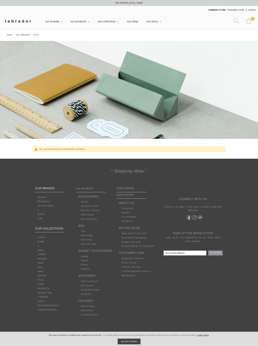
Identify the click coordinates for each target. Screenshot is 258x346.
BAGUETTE (44, 289)
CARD (41, 284)
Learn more (203, 335)
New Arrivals (88, 306)
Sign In (252, 9)
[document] (129, 338)
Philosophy (128, 208)
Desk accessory (90, 281)
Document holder (90, 290)
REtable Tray (45, 293)
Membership (128, 276)
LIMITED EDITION (47, 310)
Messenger (87, 236)
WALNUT (42, 276)
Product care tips (131, 267)
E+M (40, 219)
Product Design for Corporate (138, 246)
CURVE (42, 238)
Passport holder (90, 206)
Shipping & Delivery (132, 259)
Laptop (85, 256)
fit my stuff (140, 234)
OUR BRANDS (45, 188)
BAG (81, 226)
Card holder (87, 215)
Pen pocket (87, 286)
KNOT (41, 272)
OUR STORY (125, 195)
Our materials (129, 217)
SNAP (41, 263)
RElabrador (44, 202)
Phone (84, 265)
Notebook (86, 294)
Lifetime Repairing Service (136, 271)
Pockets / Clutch (90, 211)
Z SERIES (43, 297)
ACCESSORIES (88, 197)
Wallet (84, 202)
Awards (126, 213)
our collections (23, 34)
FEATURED (85, 301)
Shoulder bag (88, 244)
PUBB (41, 242)
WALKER (42, 259)
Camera (85, 269)
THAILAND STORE (235, 9)
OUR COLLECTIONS (49, 229)
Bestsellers (87, 311)
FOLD (41, 280)
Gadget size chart (131, 242)
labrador (42, 197)
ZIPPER (42, 255)
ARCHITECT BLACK (48, 306)
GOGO (41, 214)
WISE (41, 250)
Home (9, 34)
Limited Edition (89, 315)
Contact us (128, 221)
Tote (83, 231)
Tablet (84, 261)
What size (127, 234)
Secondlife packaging (134, 238)
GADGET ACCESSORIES (95, 251)
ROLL (41, 267)
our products (85, 188)
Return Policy (129, 263)
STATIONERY (87, 276)
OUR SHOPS (125, 188)
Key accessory (89, 219)
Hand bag (86, 240)
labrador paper (46, 206)
